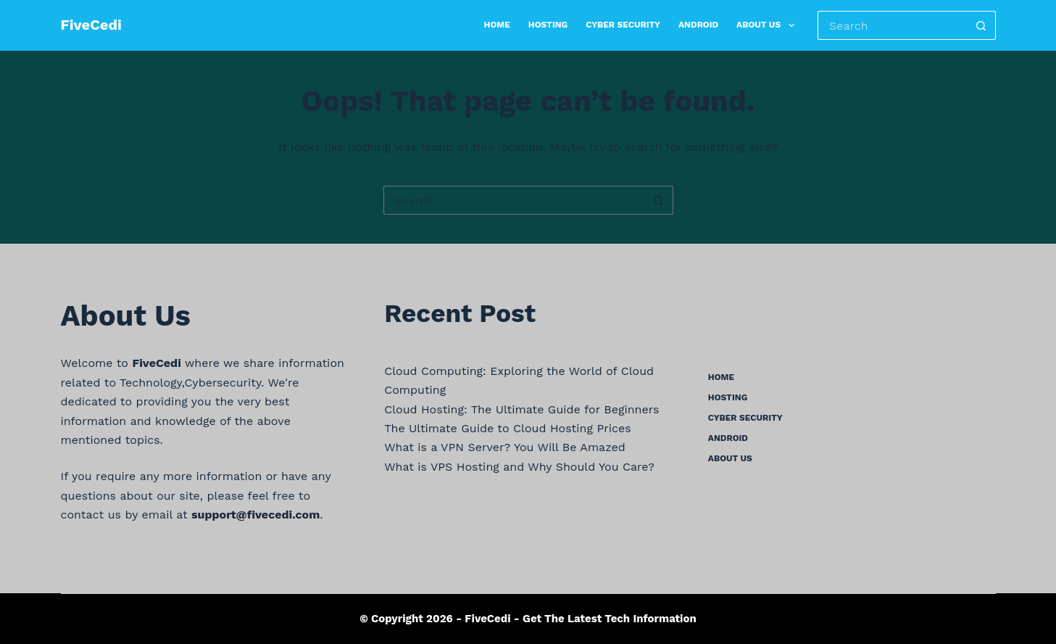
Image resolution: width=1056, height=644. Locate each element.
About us (767, 25)
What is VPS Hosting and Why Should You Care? (519, 467)
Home (497, 25)
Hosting (548, 25)
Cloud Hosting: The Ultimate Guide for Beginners (521, 409)
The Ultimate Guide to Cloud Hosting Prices (507, 428)
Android (698, 25)
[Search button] (981, 25)
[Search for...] (892, 25)
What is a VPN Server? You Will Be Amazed (504, 447)
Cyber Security (623, 25)
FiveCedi (91, 24)
